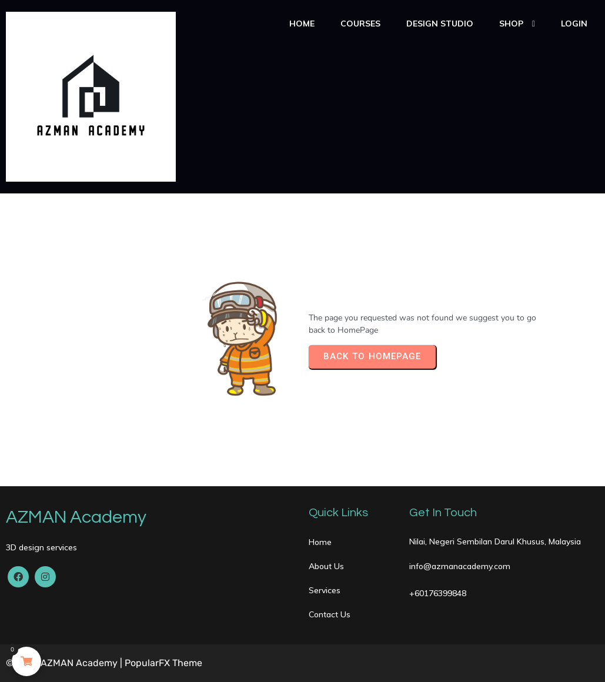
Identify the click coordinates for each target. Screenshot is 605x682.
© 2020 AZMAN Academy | (65, 662)
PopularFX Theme (163, 662)
